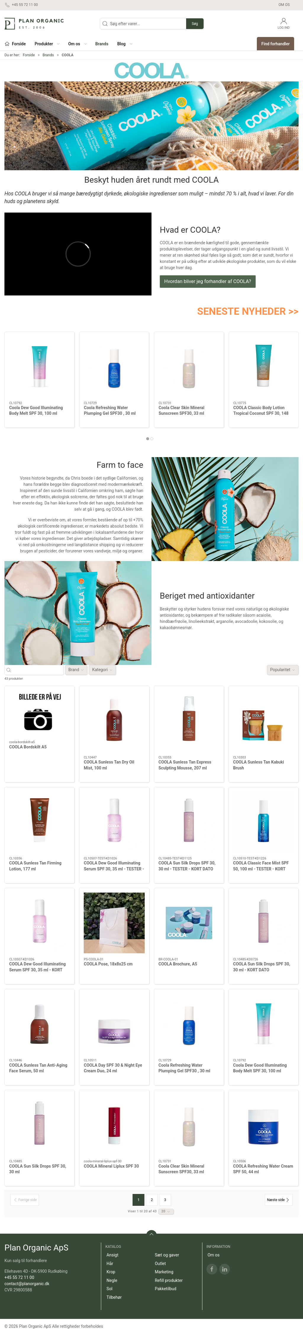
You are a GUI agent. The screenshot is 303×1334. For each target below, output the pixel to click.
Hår (110, 1263)
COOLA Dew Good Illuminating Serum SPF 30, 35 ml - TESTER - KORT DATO (114, 869)
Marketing (164, 1271)
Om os (284, 5)
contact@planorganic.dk (26, 1283)
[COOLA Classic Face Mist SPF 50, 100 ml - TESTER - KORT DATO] (263, 822)
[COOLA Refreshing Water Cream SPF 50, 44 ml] (263, 1124)
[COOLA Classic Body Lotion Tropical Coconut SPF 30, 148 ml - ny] (263, 366)
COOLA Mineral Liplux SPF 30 (111, 1166)
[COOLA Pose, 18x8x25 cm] (114, 923)
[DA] (34, 24)
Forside (29, 55)
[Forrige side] (24, 1200)
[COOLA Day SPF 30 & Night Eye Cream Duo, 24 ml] (114, 1024)
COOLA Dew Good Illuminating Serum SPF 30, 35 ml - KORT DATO (37, 970)
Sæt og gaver (167, 1255)
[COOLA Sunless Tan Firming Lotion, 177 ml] (39, 822)
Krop (111, 1271)
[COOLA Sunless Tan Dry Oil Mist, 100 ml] (114, 720)
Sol (109, 1288)
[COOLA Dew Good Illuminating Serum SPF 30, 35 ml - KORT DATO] (39, 923)
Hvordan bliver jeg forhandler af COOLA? (207, 281)
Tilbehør (114, 1297)
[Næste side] (279, 1200)
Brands (48, 55)
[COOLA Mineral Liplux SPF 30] (114, 1124)
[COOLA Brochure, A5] (189, 923)
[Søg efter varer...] (39, 669)
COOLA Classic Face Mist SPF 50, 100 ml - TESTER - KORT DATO (261, 869)
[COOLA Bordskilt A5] (39, 713)
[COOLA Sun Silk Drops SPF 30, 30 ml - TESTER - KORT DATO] (189, 822)
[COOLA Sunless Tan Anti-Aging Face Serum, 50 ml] (39, 1024)
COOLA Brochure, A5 (178, 964)
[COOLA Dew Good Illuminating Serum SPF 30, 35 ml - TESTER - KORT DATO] (114, 822)
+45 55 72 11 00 (19, 1277)
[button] (47, 43)
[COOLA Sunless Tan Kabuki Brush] (263, 720)
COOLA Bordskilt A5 (28, 747)
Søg (195, 24)
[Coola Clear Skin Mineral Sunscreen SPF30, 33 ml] (189, 366)
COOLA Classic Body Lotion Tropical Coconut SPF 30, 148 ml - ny (261, 413)
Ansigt (112, 1255)
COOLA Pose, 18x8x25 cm (108, 964)
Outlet (160, 1263)
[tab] (147, 438)
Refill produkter (169, 1280)
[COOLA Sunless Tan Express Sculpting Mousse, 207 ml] (189, 720)
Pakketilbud (165, 1288)
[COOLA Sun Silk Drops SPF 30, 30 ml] (39, 1124)
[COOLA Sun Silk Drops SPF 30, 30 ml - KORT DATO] (263, 923)
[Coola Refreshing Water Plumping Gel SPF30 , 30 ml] (114, 366)
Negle (112, 1280)
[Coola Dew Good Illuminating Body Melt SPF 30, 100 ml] (39, 366)
